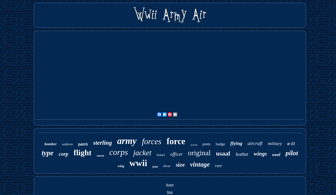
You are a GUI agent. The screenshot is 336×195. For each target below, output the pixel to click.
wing (121, 166)
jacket (142, 152)
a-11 (291, 143)
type (48, 153)
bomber (51, 144)
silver (167, 166)
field (155, 166)
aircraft (255, 143)
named (100, 155)
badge (220, 144)
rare (218, 165)
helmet (161, 155)
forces (151, 141)
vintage (200, 164)
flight (82, 152)
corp (64, 154)
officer (176, 154)
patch (83, 144)
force (176, 141)
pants (206, 144)
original (199, 153)
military (275, 143)
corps (118, 152)
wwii (138, 163)
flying (236, 143)
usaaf (223, 153)
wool (276, 154)
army (126, 141)
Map (170, 192)
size (180, 164)
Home (170, 185)
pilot (292, 153)
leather (241, 154)
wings (260, 154)
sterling (102, 142)
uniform (67, 144)
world (194, 144)
